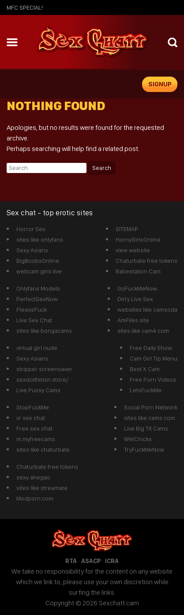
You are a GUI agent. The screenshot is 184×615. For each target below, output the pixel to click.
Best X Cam (145, 368)
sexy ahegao (33, 477)
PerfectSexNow (37, 298)
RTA (71, 560)
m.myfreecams (35, 438)
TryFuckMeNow (144, 449)
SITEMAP (127, 228)
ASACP (91, 560)
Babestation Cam (138, 271)
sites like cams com (149, 417)
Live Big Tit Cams (146, 428)
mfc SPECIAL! (25, 7)
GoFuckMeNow (137, 288)
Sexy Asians (32, 250)
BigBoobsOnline (37, 260)
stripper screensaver (44, 368)
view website (133, 250)
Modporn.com (34, 498)
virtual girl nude (36, 347)
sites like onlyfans (39, 239)
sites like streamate (42, 487)
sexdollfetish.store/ (42, 379)
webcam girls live (39, 271)
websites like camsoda (147, 309)
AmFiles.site (133, 320)
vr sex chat (30, 417)
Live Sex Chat (34, 320)
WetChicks (138, 438)
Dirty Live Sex (135, 298)
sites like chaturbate (43, 449)
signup (160, 84)
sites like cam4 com (143, 330)
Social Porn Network (150, 407)
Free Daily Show (151, 347)
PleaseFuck (31, 309)
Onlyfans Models (38, 288)
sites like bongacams (44, 330)
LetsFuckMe (145, 390)
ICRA (112, 560)
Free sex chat (34, 428)
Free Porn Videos (153, 379)
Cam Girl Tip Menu (153, 358)
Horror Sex (30, 228)
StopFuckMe (32, 407)
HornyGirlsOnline (138, 239)
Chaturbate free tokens (146, 260)
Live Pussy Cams (38, 390)
